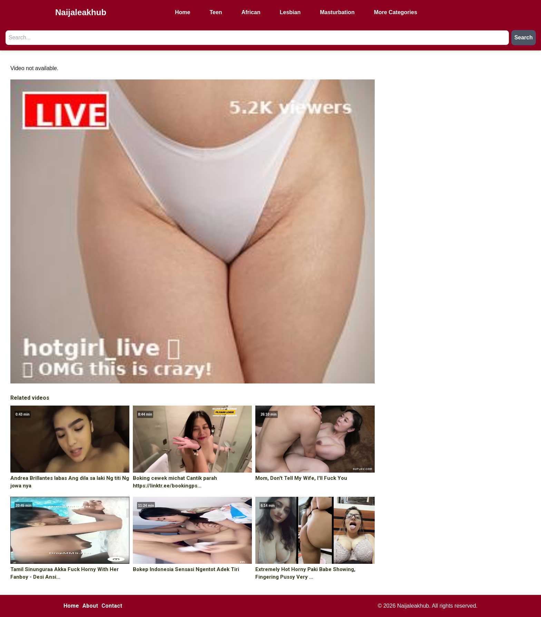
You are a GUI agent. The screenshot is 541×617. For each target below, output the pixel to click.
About (90, 605)
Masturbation (337, 12)
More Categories (395, 12)
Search (523, 37)
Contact (111, 605)
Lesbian (290, 12)
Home (182, 12)
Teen (215, 12)
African (251, 12)
